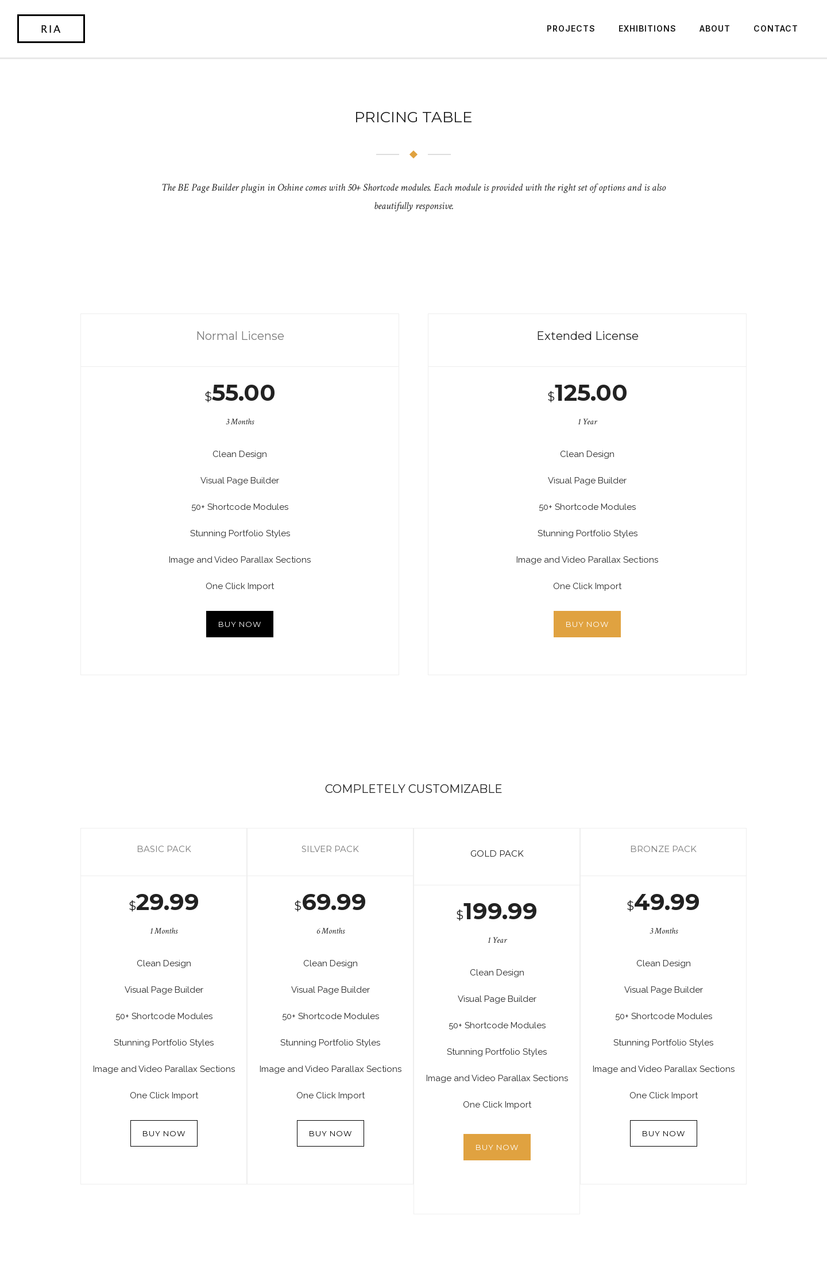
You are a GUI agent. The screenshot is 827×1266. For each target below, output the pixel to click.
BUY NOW (239, 624)
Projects (571, 28)
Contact (775, 28)
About (715, 28)
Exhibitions (648, 28)
